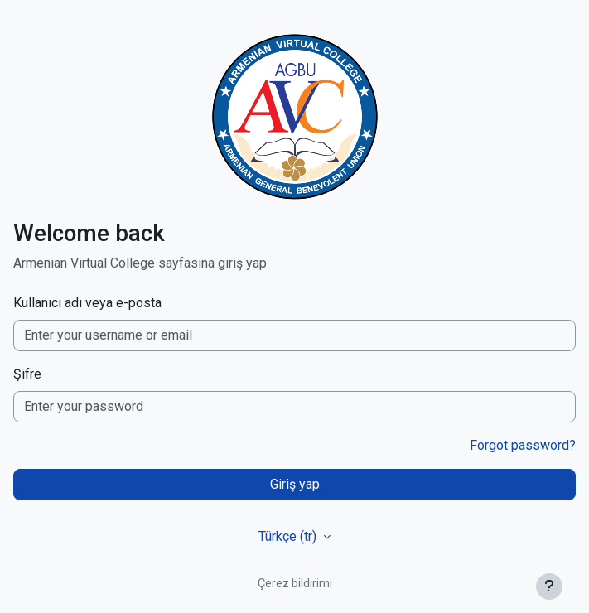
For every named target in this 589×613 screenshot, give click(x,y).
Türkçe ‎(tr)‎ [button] (289, 536)
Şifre (27, 374)
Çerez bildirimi (295, 583)
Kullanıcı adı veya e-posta (87, 303)
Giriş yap (295, 484)
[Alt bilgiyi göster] (549, 586)
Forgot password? (523, 445)
